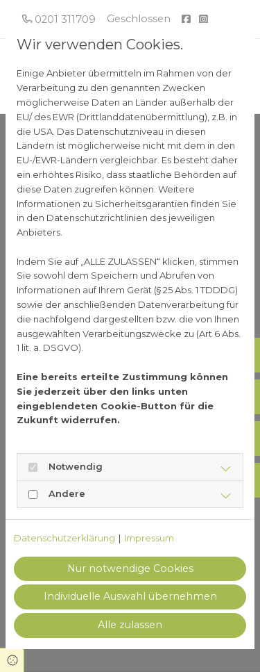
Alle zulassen (130, 624)
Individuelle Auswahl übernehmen (130, 596)
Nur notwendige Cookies (130, 568)
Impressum (149, 537)
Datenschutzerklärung (64, 537)
